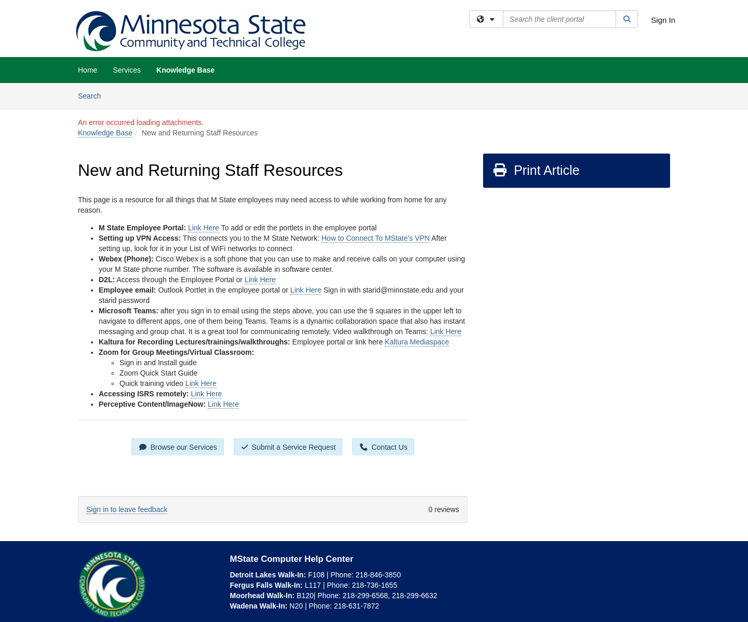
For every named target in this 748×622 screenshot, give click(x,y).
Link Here (203, 228)
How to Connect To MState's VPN (376, 238)
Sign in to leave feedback (126, 509)
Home (87, 70)
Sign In (663, 20)
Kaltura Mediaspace (417, 342)
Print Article (536, 170)
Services (127, 70)
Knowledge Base (185, 70)
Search (93, 95)
